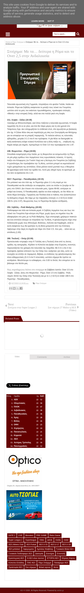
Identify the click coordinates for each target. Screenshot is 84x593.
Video (17, 356)
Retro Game (55, 535)
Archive (66, 357)
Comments (42, 357)
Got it (51, 21)
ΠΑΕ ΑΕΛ (31, 563)
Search (78, 34)
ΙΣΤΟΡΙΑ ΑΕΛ (53, 558)
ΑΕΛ (22, 590)
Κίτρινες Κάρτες (68, 558)
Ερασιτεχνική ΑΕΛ (16, 558)
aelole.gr (60, 590)
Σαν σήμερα (31, 567)
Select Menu (8, 34)
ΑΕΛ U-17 (54, 544)
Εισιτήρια (50, 553)
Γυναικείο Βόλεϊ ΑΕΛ (65, 549)
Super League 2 (15, 540)
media (58, 540)
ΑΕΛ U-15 (43, 544)
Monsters (29, 535)
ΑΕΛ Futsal (31, 544)
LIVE (20, 535)
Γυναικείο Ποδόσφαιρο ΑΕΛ (20, 553)
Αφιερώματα (28, 549)
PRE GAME (41, 535)
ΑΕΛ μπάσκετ (14, 549)
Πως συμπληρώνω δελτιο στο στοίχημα (25, 270)
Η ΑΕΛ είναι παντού (35, 558)
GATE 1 (11, 535)
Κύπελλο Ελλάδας (16, 563)
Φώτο (55, 567)
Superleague (30, 540)
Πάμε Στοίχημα (41, 283)
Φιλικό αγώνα (44, 567)
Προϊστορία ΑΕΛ (15, 567)
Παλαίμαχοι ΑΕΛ (61, 563)
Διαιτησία (39, 553)
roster (66, 540)
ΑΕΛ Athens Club (15, 544)
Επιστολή (61, 553)
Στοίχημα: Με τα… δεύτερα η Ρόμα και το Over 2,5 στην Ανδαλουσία (40, 53)
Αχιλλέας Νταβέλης (45, 549)
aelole (49, 540)
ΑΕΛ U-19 (66, 544)
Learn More (37, 21)
